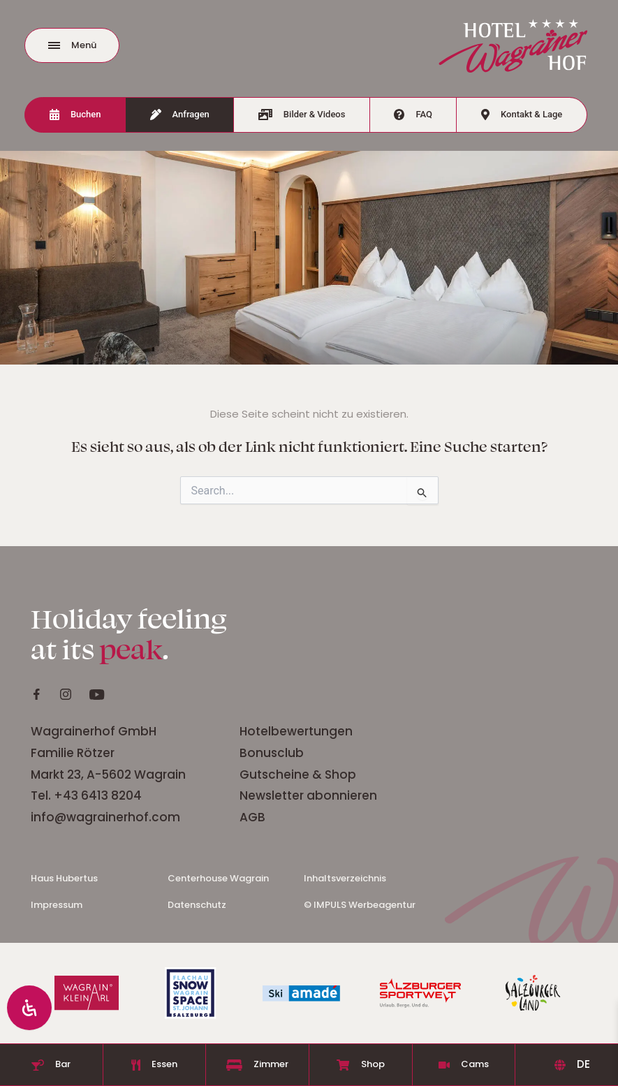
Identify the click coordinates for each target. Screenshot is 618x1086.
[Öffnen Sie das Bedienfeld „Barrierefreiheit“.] (29, 1007)
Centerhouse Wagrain (218, 878)
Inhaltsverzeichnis (345, 878)
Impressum (56, 904)
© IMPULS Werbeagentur (359, 904)
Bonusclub (272, 752)
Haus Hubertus (64, 878)
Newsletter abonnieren (310, 795)
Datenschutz (197, 904)
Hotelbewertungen (297, 731)
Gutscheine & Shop (298, 774)
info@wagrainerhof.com (105, 817)
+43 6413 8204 (98, 795)
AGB (252, 817)
